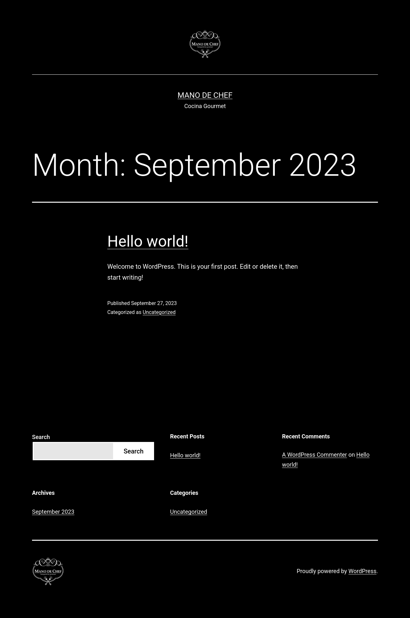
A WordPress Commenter (314, 454)
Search (41, 437)
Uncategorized (159, 312)
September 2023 (53, 511)
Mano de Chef (204, 95)
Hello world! (147, 241)
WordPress (362, 571)
